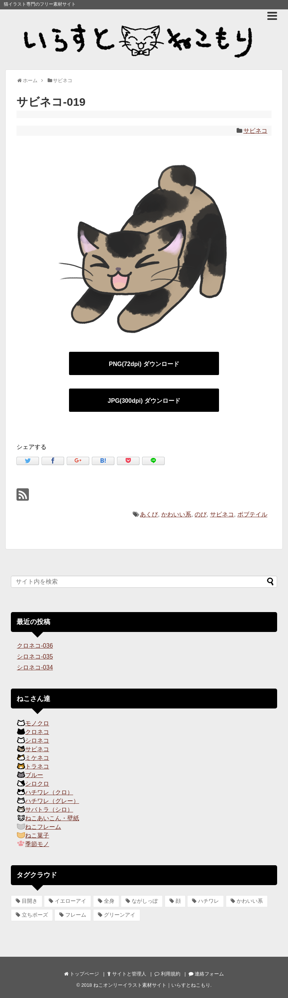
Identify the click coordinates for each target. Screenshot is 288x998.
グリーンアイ (119, 915)
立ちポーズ (35, 915)
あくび (149, 514)
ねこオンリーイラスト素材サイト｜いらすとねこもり (151, 985)
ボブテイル (252, 514)
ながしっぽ (145, 901)
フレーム (75, 915)
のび (201, 514)
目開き (30, 901)
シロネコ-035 (35, 656)
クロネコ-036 (35, 645)
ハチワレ (208, 901)
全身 (109, 901)
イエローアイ (70, 901)
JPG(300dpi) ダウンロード (144, 401)
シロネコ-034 (35, 667)
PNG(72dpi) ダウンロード (144, 364)
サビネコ (255, 131)
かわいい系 (176, 514)
